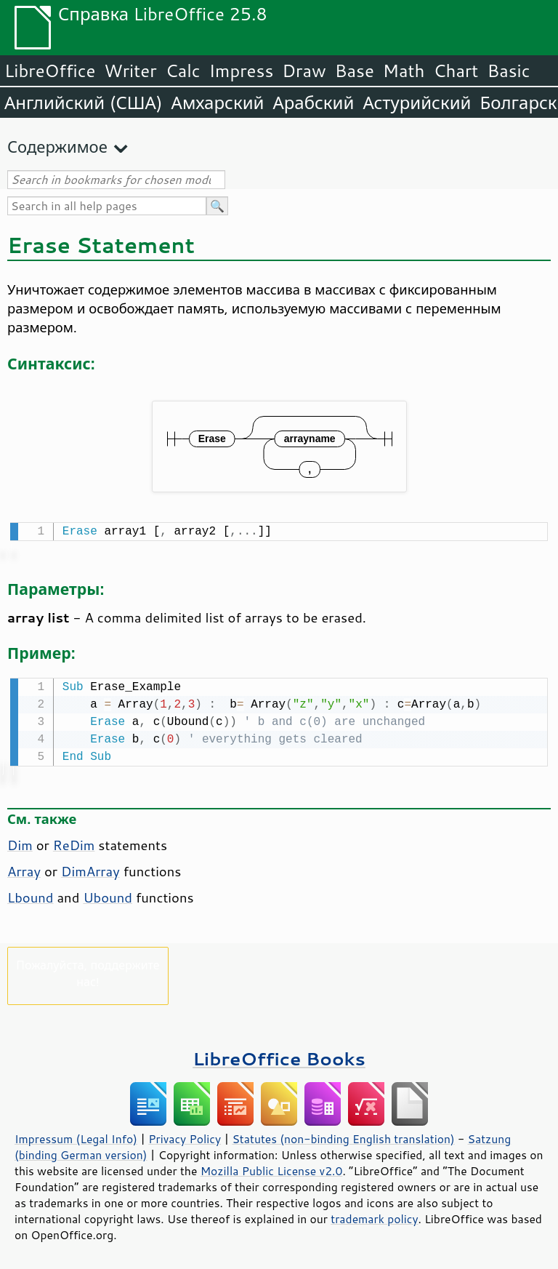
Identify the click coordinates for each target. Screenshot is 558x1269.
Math (404, 70)
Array (24, 868)
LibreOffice (49, 70)
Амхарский (217, 102)
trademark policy (374, 1216)
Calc (183, 70)
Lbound (30, 894)
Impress (241, 70)
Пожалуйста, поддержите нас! (87, 970)
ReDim (74, 842)
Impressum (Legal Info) (76, 1136)
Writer (130, 70)
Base (354, 70)
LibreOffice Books (279, 1055)
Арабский (313, 102)
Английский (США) (83, 102)
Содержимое (57, 146)
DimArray (90, 868)
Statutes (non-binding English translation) (343, 1136)
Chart (455, 70)
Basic (508, 70)
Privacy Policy (184, 1136)
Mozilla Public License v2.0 (272, 1168)
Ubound (107, 894)
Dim (20, 842)
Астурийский (417, 102)
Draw (304, 70)
